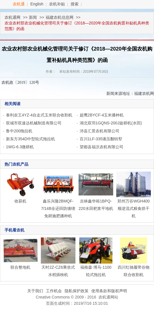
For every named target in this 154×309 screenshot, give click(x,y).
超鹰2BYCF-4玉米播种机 (102, 115)
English (36, 4)
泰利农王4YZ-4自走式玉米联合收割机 (39, 115)
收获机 (20, 201)
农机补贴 (57, 4)
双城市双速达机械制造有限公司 (34, 123)
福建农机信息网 (59, 17)
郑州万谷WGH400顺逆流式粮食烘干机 (133, 208)
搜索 (75, 4)
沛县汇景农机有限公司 (99, 131)
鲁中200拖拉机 (19, 131)
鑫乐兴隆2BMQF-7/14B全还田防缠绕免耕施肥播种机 (58, 208)
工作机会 (54, 291)
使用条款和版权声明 (109, 291)
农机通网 (12, 17)
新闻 (33, 17)
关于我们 (35, 291)
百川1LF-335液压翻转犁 (101, 139)
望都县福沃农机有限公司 (101, 147)
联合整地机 (20, 267)
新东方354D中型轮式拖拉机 (30, 139)
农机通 (19, 4)
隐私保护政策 (76, 291)
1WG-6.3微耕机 (20, 147)
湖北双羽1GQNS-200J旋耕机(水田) (111, 123)
